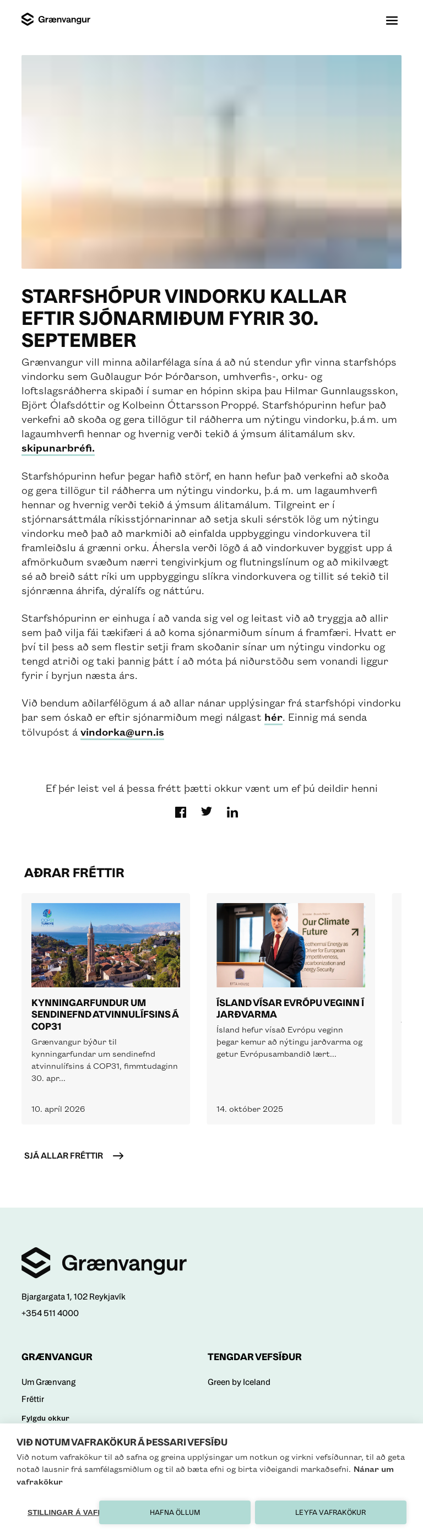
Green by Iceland (239, 1382)
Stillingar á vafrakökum (61, 1512)
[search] (181, 812)
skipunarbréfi (56, 447)
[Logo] (29, 19)
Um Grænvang (48, 1382)
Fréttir (32, 1399)
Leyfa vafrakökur (331, 1512)
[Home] (207, 1262)
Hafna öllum (174, 1512)
